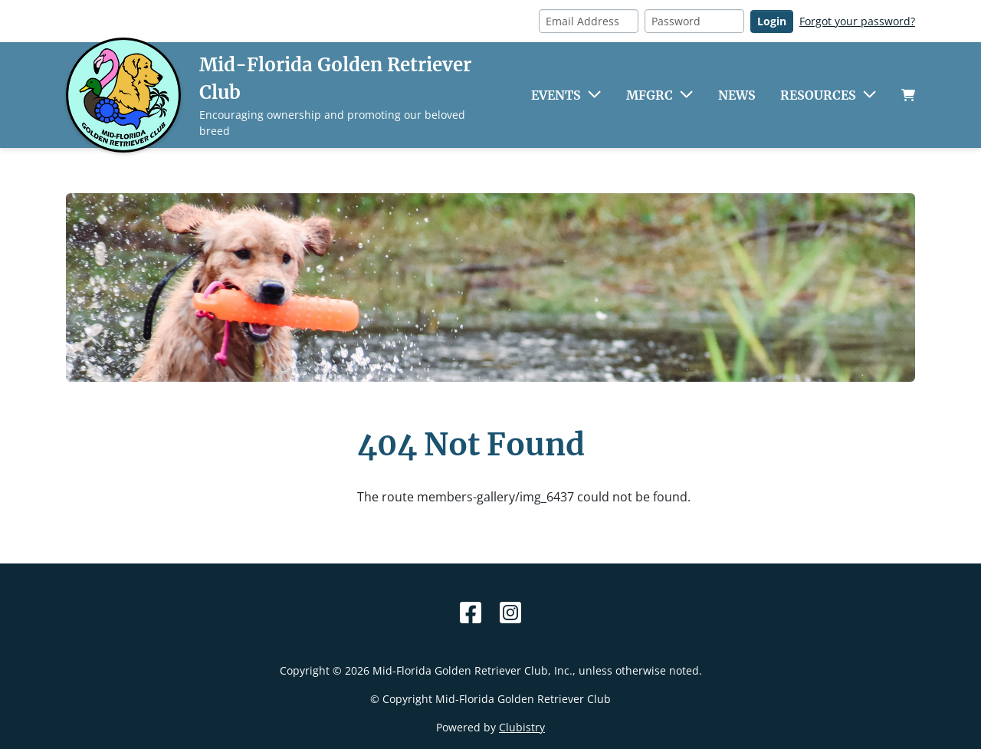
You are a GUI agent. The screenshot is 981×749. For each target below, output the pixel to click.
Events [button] (556, 95)
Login (771, 21)
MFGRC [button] (649, 95)
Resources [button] (818, 95)
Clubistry (522, 727)
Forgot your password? (857, 21)
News (737, 95)
